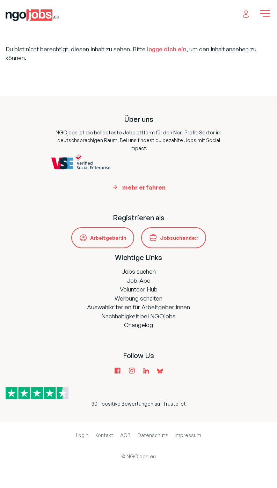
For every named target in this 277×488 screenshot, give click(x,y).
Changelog (138, 324)
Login (82, 435)
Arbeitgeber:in (108, 238)
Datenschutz (153, 435)
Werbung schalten (138, 298)
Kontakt (104, 435)
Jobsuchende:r (179, 238)
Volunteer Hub (139, 289)
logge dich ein (167, 49)
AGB (125, 435)
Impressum (188, 435)
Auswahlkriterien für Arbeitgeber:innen (138, 307)
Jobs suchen (139, 271)
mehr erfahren (144, 187)
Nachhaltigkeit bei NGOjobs (138, 316)
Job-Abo (139, 280)
